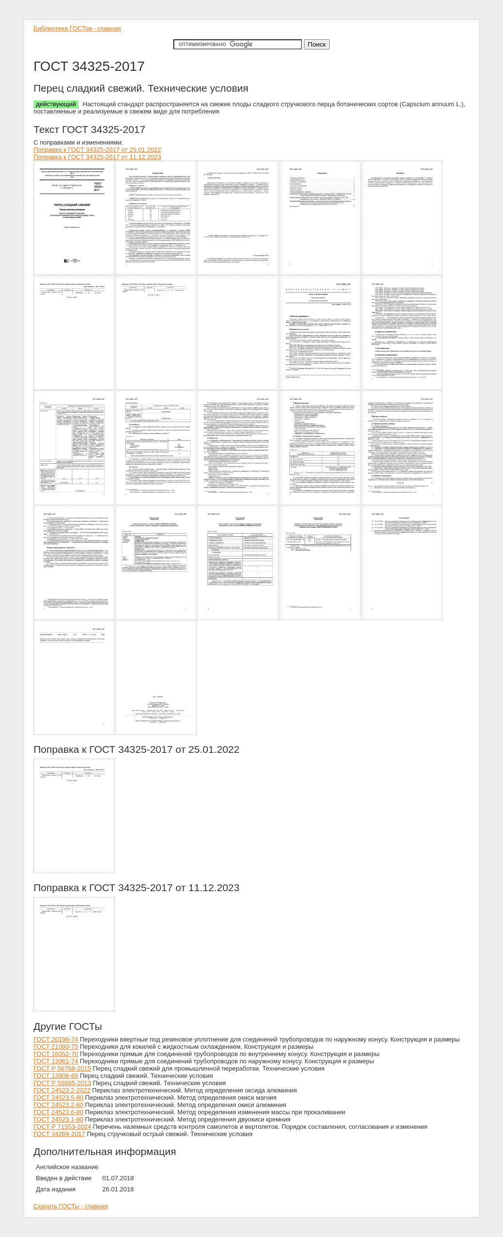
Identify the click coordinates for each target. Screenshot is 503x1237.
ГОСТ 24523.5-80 (59, 1097)
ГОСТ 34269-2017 (59, 1134)
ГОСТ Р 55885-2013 (62, 1083)
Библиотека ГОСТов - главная (77, 28)
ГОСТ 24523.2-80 (59, 1104)
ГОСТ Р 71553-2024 (62, 1126)
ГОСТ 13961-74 (56, 1061)
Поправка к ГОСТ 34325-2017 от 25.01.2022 (97, 149)
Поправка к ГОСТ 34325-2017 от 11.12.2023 (97, 157)
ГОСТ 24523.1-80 (59, 1119)
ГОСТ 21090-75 (56, 1046)
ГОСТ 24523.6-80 (59, 1112)
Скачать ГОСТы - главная (71, 1206)
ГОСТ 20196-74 (56, 1039)
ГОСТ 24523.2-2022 (62, 1090)
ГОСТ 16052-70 (56, 1054)
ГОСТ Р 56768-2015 (62, 1068)
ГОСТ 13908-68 (56, 1075)
